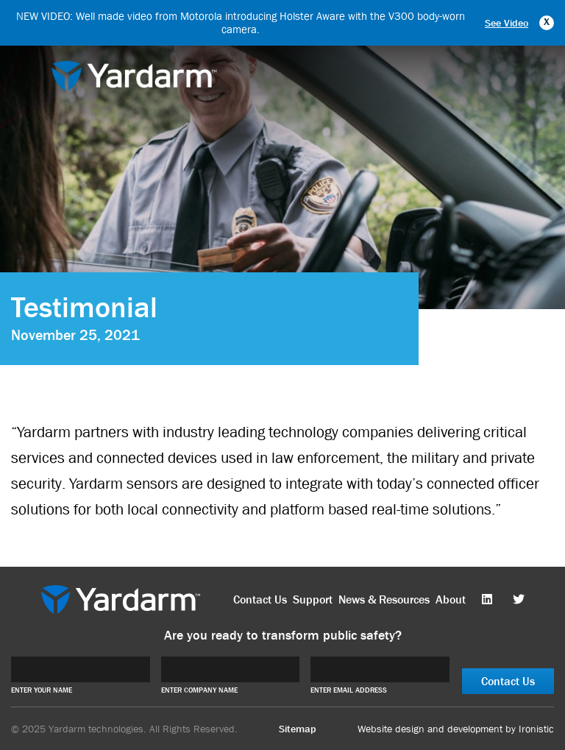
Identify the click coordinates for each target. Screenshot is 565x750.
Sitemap (297, 728)
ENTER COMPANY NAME (199, 690)
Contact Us (260, 599)
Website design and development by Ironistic (456, 728)
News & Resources (384, 599)
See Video (506, 23)
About (451, 599)
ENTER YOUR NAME (41, 690)
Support (313, 599)
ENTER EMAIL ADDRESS (348, 690)
